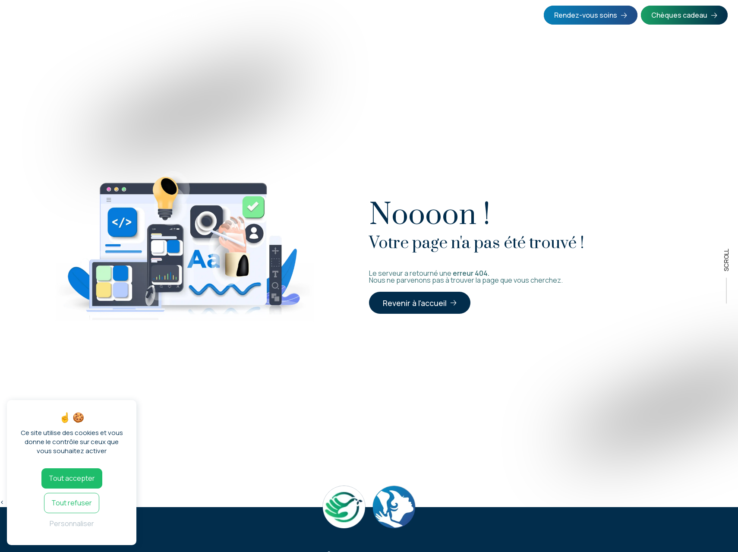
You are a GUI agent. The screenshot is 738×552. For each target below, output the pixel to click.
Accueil (24, 15)
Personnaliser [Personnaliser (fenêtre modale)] (72, 523)
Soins (59, 15)
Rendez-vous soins (585, 15)
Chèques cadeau (679, 15)
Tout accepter (72, 478)
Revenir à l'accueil (415, 303)
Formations (111, 15)
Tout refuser (71, 503)
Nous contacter (174, 15)
